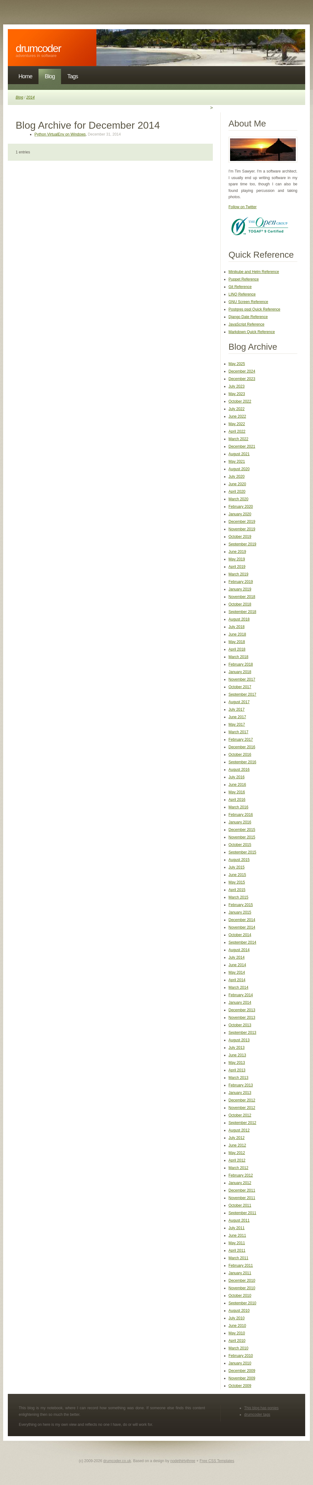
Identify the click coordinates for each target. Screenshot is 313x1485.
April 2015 (236, 890)
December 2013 (241, 1010)
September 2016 (242, 762)
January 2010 (239, 1363)
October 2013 (239, 1025)
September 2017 (242, 694)
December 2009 (241, 1371)
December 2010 (241, 1280)
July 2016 (236, 777)
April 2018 (236, 649)
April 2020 (236, 491)
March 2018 (238, 657)
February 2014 (240, 995)
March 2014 (238, 987)
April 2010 (236, 1340)
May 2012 (236, 1153)
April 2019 (236, 567)
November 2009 (241, 1378)
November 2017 (241, 679)
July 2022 (236, 409)
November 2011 (241, 1198)
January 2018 (239, 672)
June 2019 (237, 551)
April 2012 (236, 1160)
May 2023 (236, 394)
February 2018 (240, 664)
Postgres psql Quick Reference (254, 309)
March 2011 (238, 1258)
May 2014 (236, 972)
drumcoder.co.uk (117, 1461)
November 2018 (241, 597)
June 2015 (237, 875)
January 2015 (239, 912)
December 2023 (241, 379)
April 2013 (236, 1070)
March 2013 (238, 1077)
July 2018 (236, 627)
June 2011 (237, 1235)
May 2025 (236, 364)
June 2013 (237, 1055)
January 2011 (239, 1273)
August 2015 (238, 860)
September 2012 (242, 1123)
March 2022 (238, 439)
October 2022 (239, 401)
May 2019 (236, 559)
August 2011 (238, 1220)
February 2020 (240, 506)
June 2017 (237, 717)
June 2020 (237, 484)
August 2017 (238, 702)
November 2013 (241, 1017)
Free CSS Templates (217, 1461)
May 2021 (236, 461)
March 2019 (238, 574)
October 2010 (239, 1295)
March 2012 (238, 1168)
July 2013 (236, 1047)
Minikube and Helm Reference (253, 272)
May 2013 (236, 1062)
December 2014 (241, 920)
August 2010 (238, 1310)
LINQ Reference (242, 294)
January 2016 (239, 822)
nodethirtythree (182, 1461)
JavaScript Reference (246, 324)
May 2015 (236, 882)
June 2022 (237, 416)
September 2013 (242, 1032)
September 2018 (242, 612)
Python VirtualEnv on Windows (60, 134)
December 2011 (241, 1190)
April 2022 (236, 431)
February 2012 (240, 1175)
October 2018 (239, 604)
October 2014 (239, 935)
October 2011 (239, 1205)
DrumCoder (38, 48)
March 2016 (238, 807)
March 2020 (238, 499)
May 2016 (236, 792)
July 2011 (236, 1228)
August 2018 (238, 619)
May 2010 (236, 1333)
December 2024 (241, 371)
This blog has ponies (261, 1408)
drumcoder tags (257, 1414)
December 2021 (241, 446)
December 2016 (241, 747)
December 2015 (241, 830)
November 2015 (241, 837)
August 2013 (238, 1040)
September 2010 (242, 1303)
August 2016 (238, 769)
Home (25, 76)
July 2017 (236, 709)
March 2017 (238, 732)
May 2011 (236, 1243)
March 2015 (238, 897)
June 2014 (237, 965)
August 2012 (238, 1130)
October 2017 (239, 687)
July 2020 (236, 476)
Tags (72, 76)
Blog (50, 76)
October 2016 (239, 754)
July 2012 (236, 1138)
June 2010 (237, 1325)
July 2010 (236, 1318)
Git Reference (240, 287)
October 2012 (239, 1115)
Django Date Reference (248, 317)
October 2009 (239, 1386)
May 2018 (236, 642)
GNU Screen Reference (248, 302)
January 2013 (239, 1093)
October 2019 (239, 536)
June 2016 (237, 784)
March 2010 (238, 1348)
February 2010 (240, 1356)
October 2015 (239, 845)
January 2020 (239, 514)
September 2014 (242, 942)
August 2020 (238, 469)
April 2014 (236, 980)
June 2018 (237, 634)
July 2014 (236, 957)
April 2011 (236, 1250)
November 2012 (241, 1108)
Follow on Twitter (242, 207)
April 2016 (236, 799)
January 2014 (239, 1002)
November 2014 (241, 927)
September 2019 (242, 544)
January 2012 (239, 1183)
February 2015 (240, 905)
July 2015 (236, 867)
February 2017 (240, 739)
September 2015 (242, 852)
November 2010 (241, 1288)
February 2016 (240, 814)
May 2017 (236, 724)
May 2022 (236, 424)
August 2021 (238, 454)
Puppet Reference (243, 279)
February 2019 (240, 582)
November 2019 (241, 529)
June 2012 (237, 1145)
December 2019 (241, 521)
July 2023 (236, 386)
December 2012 (241, 1100)
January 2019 (239, 589)
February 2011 (240, 1265)
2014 (30, 97)
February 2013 (240, 1085)
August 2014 (238, 950)
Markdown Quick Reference (251, 332)
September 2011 (242, 1213)
